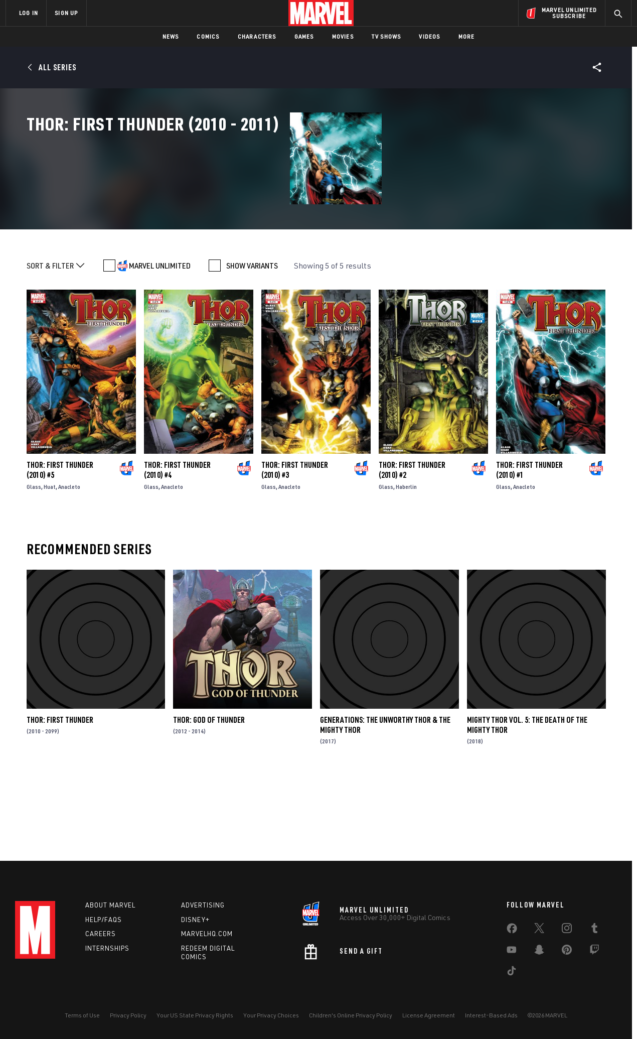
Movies (343, 36)
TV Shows (386, 36)
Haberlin (406, 566)
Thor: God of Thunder (209, 799)
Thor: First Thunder (60, 799)
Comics (208, 36)
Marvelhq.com (207, 934)
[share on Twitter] (539, 930)
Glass (34, 566)
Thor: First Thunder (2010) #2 (412, 549)
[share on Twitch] (594, 952)
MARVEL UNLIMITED (160, 345)
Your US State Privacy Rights (194, 1015)
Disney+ (195, 920)
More (466, 36)
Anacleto (69, 566)
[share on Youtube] (512, 952)
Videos (429, 36)
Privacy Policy (128, 1015)
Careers (100, 934)
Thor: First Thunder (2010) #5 (60, 549)
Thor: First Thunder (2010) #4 (177, 549)
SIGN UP (66, 13)
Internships (107, 948)
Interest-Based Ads (491, 1015)
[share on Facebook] (512, 931)
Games (304, 36)
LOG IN (28, 13)
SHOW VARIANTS (252, 345)
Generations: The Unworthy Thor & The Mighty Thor (385, 804)
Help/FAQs (103, 920)
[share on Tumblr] (594, 930)
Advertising (203, 905)
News (171, 36)
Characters (257, 36)
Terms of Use (82, 1015)
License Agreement (428, 1015)
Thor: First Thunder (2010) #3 (294, 549)
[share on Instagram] (567, 930)
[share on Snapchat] (539, 952)
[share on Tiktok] (512, 973)
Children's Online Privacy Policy (350, 1015)
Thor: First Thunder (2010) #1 (529, 549)
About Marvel (110, 905)
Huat (50, 566)
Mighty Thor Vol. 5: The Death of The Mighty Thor (527, 804)
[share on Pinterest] (567, 952)
